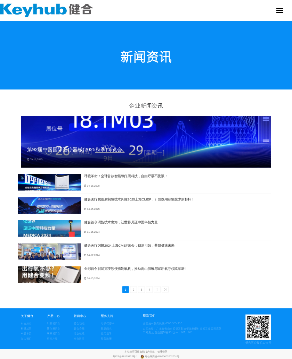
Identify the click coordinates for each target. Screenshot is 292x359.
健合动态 (79, 323)
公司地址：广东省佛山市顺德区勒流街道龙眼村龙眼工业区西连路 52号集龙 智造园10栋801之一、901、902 (182, 330)
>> (165, 290)
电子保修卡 (107, 323)
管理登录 (162, 351)
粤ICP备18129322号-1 (125, 356)
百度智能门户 (142, 351)
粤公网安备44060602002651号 (162, 356)
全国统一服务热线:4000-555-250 (151, 323)
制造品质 (26, 324)
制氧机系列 (53, 323)
